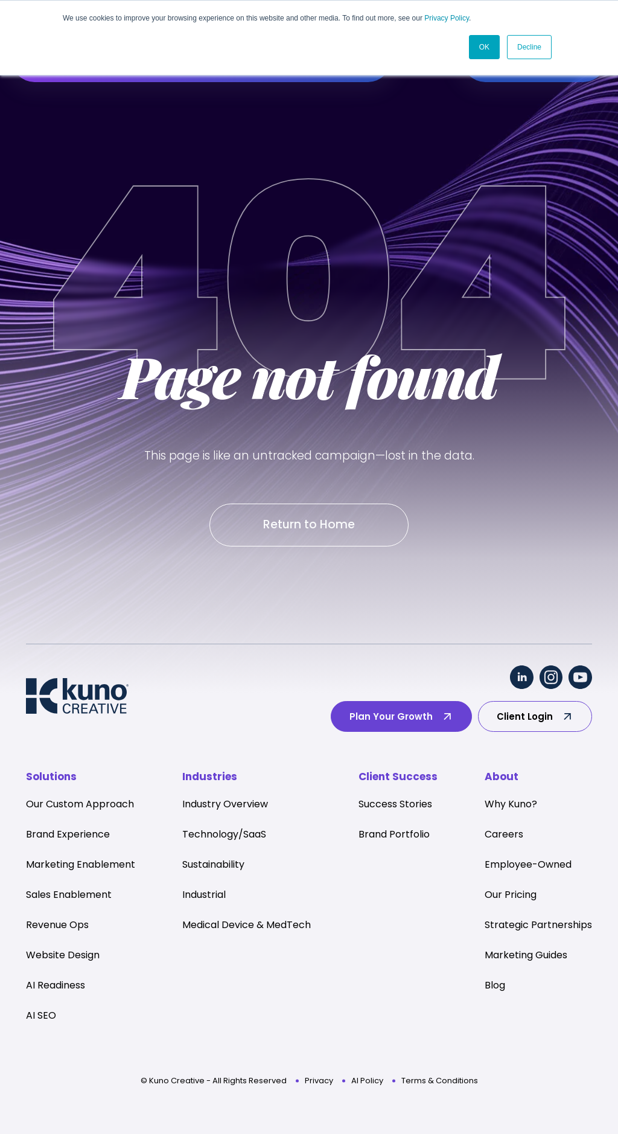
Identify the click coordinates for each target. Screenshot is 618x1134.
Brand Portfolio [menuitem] (394, 835)
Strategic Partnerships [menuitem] (538, 925)
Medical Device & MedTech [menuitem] (246, 925)
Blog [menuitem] (495, 986)
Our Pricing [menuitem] (511, 895)
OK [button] (484, 46)
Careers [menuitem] (504, 835)
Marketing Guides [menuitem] (526, 956)
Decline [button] (529, 46)
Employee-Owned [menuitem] (528, 865)
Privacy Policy (446, 18)
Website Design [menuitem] (63, 956)
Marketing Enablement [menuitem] (80, 865)
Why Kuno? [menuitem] (511, 805)
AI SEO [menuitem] (41, 1016)
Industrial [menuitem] (204, 895)
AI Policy (367, 1081)
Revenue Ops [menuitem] (57, 925)
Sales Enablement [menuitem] (69, 895)
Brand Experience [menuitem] (68, 835)
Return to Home (309, 525)
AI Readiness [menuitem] (55, 986)
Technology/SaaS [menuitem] (224, 835)
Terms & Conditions (439, 1081)
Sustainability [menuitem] (213, 865)
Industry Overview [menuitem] (225, 805)
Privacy (319, 1081)
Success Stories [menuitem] (395, 805)
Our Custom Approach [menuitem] (80, 805)
